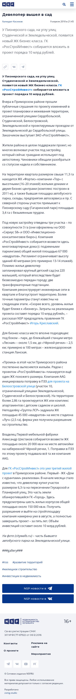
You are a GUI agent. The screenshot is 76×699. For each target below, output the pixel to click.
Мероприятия (41, 653)
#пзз (5, 562)
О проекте (11, 650)
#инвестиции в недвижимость (21, 576)
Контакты (10, 643)
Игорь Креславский (44, 323)
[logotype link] (11, 4)
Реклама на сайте (39, 645)
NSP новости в (38, 588)
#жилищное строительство (19, 569)
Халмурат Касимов (12, 21)
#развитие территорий (28, 562)
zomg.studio (10, 692)
